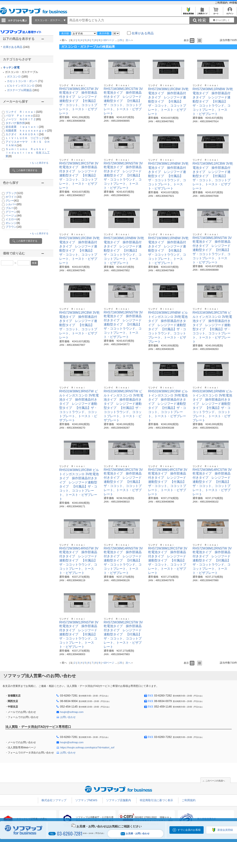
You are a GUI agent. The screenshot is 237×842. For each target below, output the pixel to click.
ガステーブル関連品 (19, 90)
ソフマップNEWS (86, 800)
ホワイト (14, 196)
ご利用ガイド (202, 12)
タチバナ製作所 (18, 123)
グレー (12, 200)
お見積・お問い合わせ (135, 833)
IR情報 (233, 2)
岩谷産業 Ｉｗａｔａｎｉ (25, 126)
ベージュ (14, 215)
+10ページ (108, 40)
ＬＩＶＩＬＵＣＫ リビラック (27, 138)
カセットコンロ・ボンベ (22, 81)
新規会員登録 (188, 12)
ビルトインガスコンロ (21, 85)
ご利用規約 (222, 2)
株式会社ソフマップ (53, 800)
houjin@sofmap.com (72, 712)
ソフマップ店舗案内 (118, 800)
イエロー (13, 219)
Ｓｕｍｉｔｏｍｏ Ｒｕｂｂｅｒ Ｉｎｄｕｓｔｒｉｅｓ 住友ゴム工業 (28, 152)
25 (120, 40)
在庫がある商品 (16, 46)
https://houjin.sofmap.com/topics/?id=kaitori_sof (87, 747)
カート (216, 12)
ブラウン (14, 226)
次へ (128, 40)
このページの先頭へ (215, 781)
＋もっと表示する (38, 162)
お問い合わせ (68, 717)
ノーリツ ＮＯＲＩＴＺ (23, 119)
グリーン (13, 211)
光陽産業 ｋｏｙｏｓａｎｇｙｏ (29, 130)
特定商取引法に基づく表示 (156, 800)
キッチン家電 (11, 67)
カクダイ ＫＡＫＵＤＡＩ (25, 134)
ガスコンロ (14, 76)
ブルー (11, 208)
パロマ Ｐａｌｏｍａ (23, 115)
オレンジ (13, 223)
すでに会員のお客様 (189, 829)
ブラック (14, 193)
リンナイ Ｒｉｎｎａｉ (24, 111)
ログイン (229, 12)
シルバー (14, 204)
